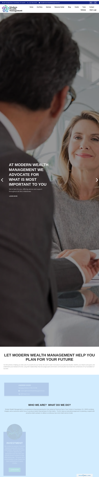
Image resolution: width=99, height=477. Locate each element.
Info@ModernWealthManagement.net (49, 1)
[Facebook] (95, 1)
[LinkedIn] (91, 1)
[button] (31, 6)
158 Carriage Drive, (13, 1)
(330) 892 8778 (32, 1)
